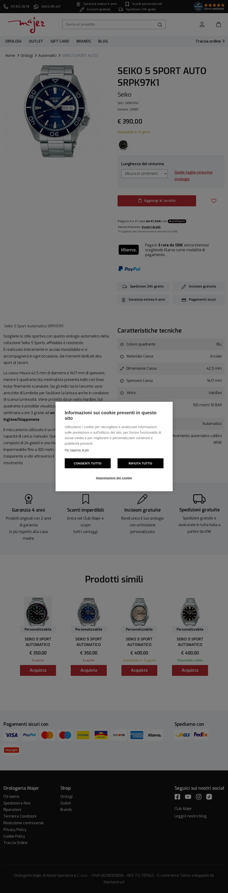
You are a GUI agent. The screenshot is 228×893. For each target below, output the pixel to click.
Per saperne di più (77, 450)
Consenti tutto (87, 463)
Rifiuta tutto (140, 463)
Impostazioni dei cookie (114, 478)
